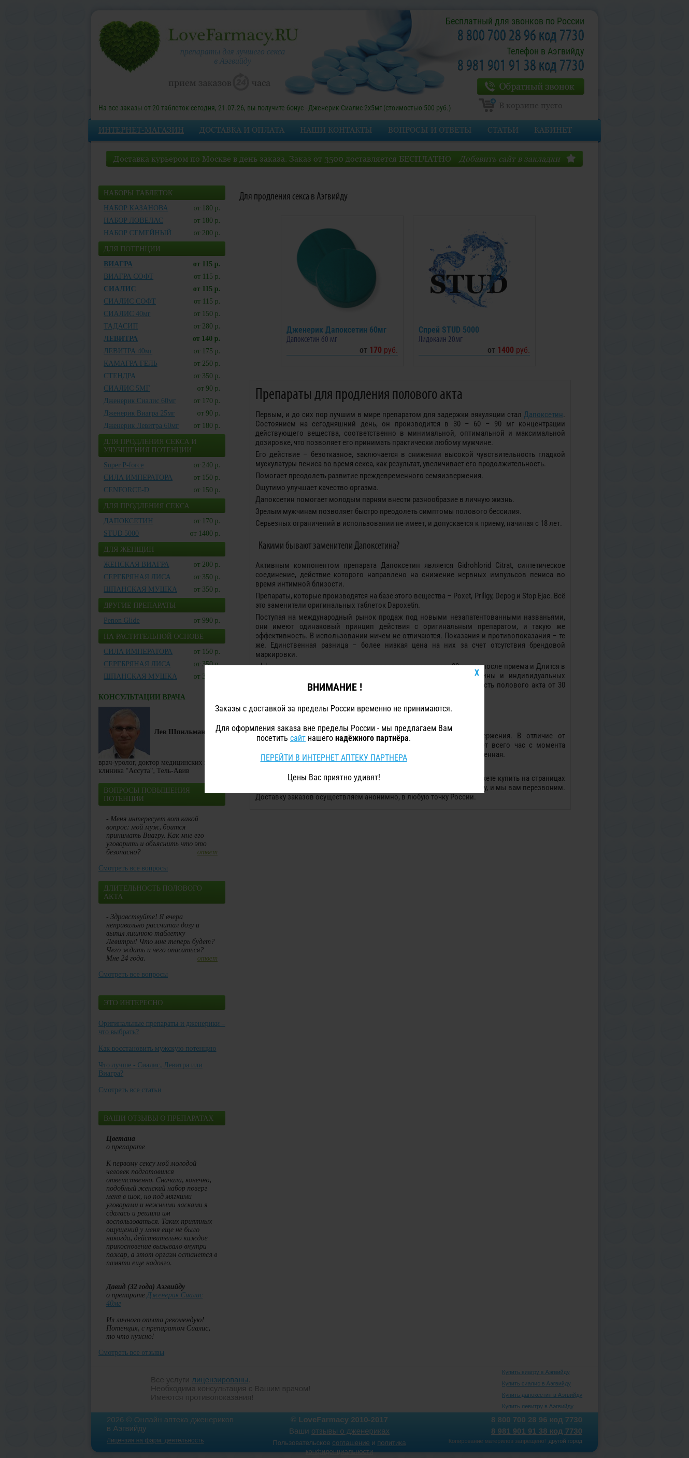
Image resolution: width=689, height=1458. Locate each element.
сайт (298, 738)
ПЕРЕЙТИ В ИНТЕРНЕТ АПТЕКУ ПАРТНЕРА (334, 758)
